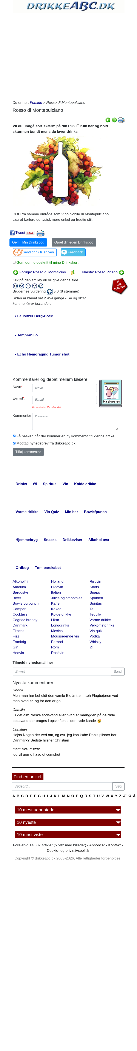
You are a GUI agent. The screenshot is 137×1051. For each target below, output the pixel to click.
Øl (91, 647)
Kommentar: (21, 416)
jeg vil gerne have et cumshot (36, 754)
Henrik (18, 690)
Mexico (57, 631)
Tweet (20, 233)
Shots (94, 587)
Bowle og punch (26, 603)
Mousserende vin (65, 636)
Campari (19, 609)
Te (92, 609)
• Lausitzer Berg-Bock (34, 316)
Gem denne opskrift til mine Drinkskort (47, 262)
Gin (15, 647)
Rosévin (57, 653)
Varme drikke (100, 620)
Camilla (19, 710)
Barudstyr (20, 592)
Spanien (96, 598)
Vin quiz (96, 631)
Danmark (20, 625)
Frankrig (19, 642)
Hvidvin (57, 587)
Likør (55, 620)
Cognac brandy (25, 620)
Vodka (95, 636)
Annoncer (97, 845)
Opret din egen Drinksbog (74, 242)
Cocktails (20, 614)
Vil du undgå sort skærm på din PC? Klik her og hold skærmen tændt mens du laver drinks (60, 129)
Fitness (19, 631)
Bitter (17, 598)
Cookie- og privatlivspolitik (68, 851)
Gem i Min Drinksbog (28, 242)
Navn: (18, 387)
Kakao (56, 609)
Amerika (19, 587)
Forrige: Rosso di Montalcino (39, 272)
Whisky (96, 642)
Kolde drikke (61, 614)
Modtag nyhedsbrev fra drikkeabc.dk (46, 443)
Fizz (16, 636)
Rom (55, 647)
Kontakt (114, 845)
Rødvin (95, 581)
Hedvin (18, 653)
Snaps (95, 592)
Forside (36, 103)
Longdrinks (60, 625)
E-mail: (19, 398)
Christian (20, 729)
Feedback (75, 252)
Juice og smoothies (67, 598)
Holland (57, 581)
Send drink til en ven (38, 252)
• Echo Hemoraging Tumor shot (42, 354)
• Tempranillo (26, 335)
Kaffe (55, 603)
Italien (56, 592)
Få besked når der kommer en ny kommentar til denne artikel (66, 436)
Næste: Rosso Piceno (103, 272)
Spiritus (96, 603)
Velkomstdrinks (102, 625)
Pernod (57, 642)
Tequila (95, 614)
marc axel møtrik (26, 749)
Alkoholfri (20, 581)
